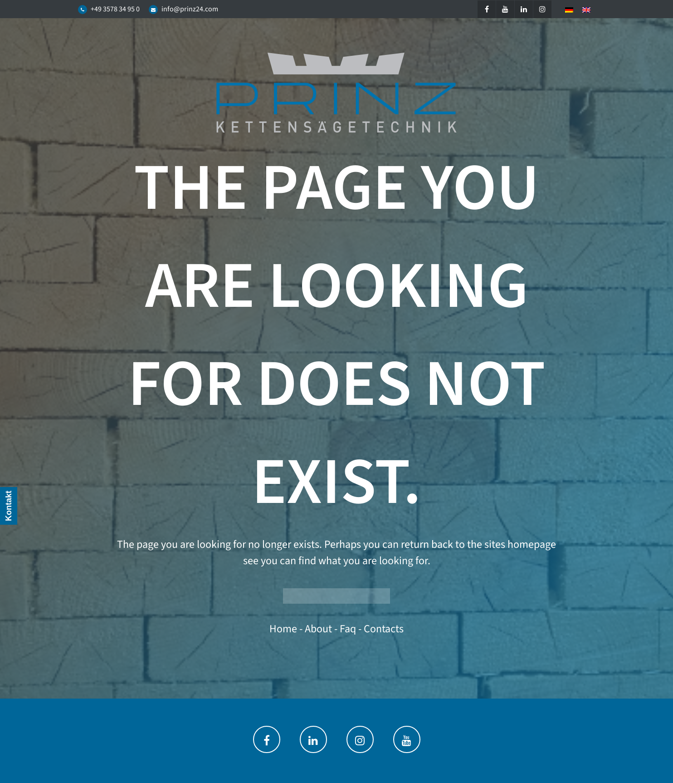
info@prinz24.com (189, 9)
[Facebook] (487, 9)
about (318, 629)
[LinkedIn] (524, 9)
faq (348, 629)
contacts (384, 629)
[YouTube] (505, 9)
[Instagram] (542, 9)
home (283, 629)
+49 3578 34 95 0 (115, 9)
